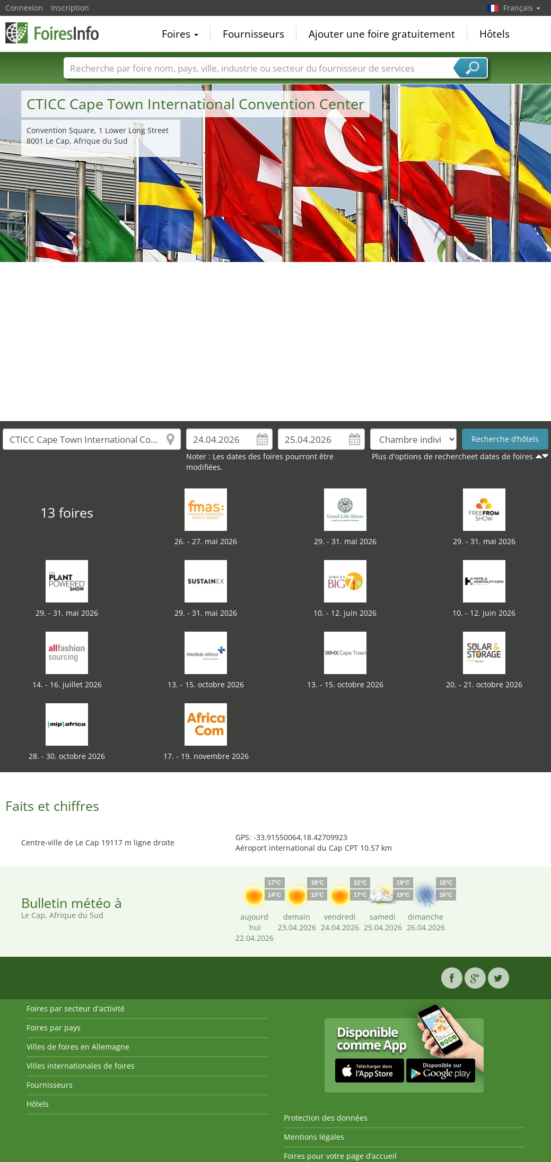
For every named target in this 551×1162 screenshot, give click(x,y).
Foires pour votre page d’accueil (340, 1156)
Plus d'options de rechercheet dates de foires (452, 456)
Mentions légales (314, 1137)
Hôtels (494, 34)
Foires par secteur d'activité (76, 1008)
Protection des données (326, 1118)
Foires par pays (54, 1028)
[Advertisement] (275, 341)
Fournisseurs (253, 34)
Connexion (24, 8)
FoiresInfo (58, 32)
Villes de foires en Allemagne (78, 1047)
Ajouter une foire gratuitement (382, 34)
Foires (180, 34)
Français (521, 8)
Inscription (70, 8)
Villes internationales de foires (81, 1066)
